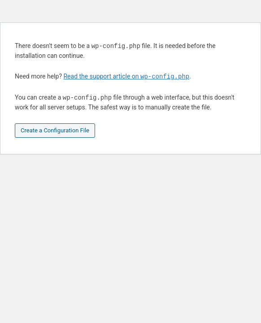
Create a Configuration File (55, 130)
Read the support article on (126, 76)
